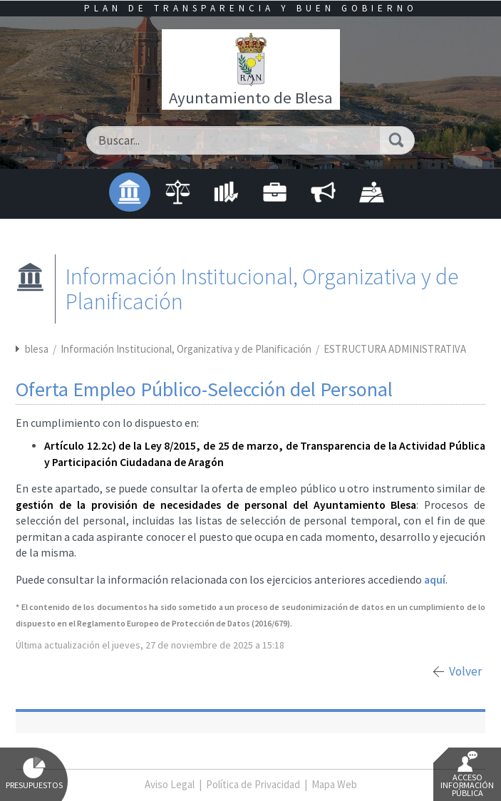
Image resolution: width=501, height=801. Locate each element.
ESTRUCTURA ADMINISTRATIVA (395, 349)
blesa (36, 349)
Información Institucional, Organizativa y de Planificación (187, 349)
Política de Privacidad (253, 784)
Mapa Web (334, 784)
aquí (434, 579)
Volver (465, 671)
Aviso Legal (170, 784)
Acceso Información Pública (467, 774)
